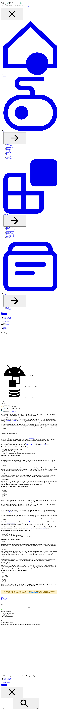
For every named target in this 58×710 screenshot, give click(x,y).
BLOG (7, 307)
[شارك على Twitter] (3, 599)
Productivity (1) (10, 236)
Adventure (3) (9, 147)
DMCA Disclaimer (7, 317)
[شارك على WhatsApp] (6, 599)
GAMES (8, 144)
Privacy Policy (6, 321)
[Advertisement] (29, 664)
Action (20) (9, 145)
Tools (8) (8, 238)
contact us (5, 320)
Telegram (13, 420)
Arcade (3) (8, 148)
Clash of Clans (29, 444)
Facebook (7, 420)
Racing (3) (8, 154)
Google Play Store (11, 523)
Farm (2, 597)
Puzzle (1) (8, 153)
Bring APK (31, 438)
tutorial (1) (8, 309)
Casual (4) (8, 152)
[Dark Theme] (2, 324)
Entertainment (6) (10, 231)
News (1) (8, 308)
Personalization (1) (10, 233)
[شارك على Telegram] (4, 599)
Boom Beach (43, 444)
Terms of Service (7, 318)
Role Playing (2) (10, 156)
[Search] (4, 324)
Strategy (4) (9, 158)
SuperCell (14, 411)
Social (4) (8, 237)
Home (4, 327)
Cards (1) (8, 151)
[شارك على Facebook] (1, 599)
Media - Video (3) (10, 232)
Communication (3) (10, 229)
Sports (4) (8, 157)
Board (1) (8, 149)
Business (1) (9, 228)
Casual (5, 329)
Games (5, 328)
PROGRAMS (9, 227)
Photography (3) (10, 235)
